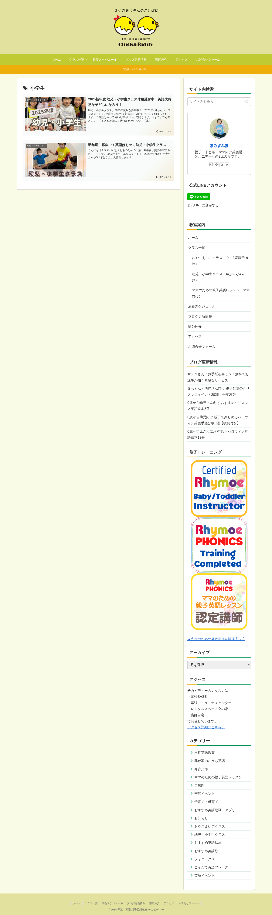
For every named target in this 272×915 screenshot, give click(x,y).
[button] (247, 101)
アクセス (195, 336)
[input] (219, 101)
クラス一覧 (196, 248)
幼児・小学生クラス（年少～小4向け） (218, 277)
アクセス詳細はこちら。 (206, 727)
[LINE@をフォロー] (216, 165)
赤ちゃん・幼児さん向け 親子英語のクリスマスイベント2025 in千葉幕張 (218, 391)
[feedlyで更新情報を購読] (221, 165)
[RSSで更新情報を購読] (227, 165)
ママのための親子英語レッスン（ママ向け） (221, 293)
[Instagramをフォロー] (211, 165)
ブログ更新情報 (200, 316)
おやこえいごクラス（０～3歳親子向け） (220, 261)
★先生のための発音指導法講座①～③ (216, 639)
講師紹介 (195, 326)
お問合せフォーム (201, 347)
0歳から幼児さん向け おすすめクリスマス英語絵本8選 (217, 406)
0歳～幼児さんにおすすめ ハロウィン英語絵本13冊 (217, 434)
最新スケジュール (201, 306)
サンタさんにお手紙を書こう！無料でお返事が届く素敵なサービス (218, 377)
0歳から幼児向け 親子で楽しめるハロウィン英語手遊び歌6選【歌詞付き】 (217, 420)
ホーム (193, 238)
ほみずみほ (219, 146)
